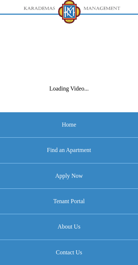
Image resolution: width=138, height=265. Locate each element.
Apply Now (69, 176)
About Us (69, 226)
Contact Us (69, 252)
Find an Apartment (69, 150)
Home (69, 124)
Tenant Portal (69, 201)
